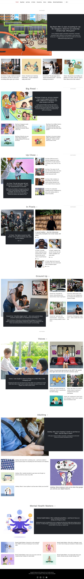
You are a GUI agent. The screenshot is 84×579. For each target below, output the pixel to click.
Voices (44, 7)
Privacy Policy (45, 573)
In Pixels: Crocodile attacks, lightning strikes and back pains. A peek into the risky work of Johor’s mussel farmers (41, 253)
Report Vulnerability (51, 573)
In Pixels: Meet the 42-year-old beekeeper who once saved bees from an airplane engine (53, 263)
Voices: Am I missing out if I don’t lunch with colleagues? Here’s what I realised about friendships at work (73, 398)
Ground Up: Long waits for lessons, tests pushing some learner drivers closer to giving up (57, 295)
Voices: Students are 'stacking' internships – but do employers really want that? (30, 77)
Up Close (28, 7)
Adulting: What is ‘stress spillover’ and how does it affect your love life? (31, 486)
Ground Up (39, 7)
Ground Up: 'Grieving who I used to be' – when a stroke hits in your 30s (75, 318)
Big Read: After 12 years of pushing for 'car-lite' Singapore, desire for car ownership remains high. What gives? (65, 29)
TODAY (17, 7)
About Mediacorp (32, 573)
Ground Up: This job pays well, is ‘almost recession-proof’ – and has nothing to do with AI (52, 77)
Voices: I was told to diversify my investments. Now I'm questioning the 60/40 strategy (57, 390)
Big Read (22, 7)
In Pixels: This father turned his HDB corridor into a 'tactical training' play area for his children (19, 236)
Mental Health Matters (58, 7)
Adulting (49, 7)
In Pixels (33, 7)
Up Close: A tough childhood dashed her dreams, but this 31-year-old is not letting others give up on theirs (10, 77)
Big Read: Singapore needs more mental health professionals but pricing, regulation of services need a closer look (22, 127)
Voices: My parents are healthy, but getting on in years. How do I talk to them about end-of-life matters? (73, 77)
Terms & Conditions (38, 573)
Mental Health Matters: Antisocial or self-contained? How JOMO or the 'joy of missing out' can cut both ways (27, 544)
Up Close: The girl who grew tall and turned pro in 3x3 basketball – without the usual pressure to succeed (17, 185)
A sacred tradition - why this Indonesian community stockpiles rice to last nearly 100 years (48, 233)
